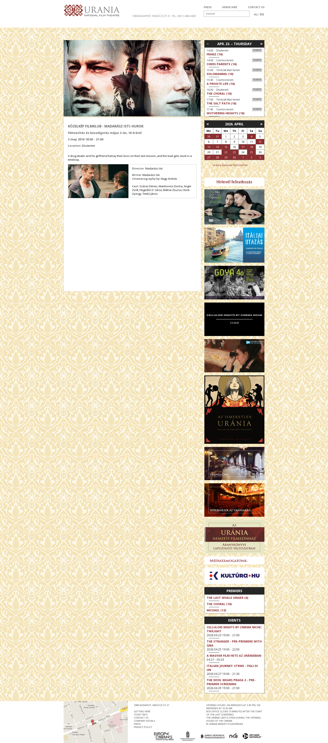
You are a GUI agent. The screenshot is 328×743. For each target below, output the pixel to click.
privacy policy (143, 727)
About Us (148, 24)
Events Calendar (201, 24)
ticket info (141, 714)
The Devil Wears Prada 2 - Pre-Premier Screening (231, 682)
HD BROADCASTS (118, 24)
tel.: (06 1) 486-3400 (184, 16)
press (137, 723)
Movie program (82, 24)
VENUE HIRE (229, 7)
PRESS (207, 7)
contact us (141, 717)
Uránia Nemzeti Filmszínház (230, 165)
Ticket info (235, 24)
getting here (142, 711)
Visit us (171, 24)
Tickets (257, 50)
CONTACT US (256, 7)
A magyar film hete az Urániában (234, 656)
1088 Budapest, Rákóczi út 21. (151, 16)
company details (144, 720)
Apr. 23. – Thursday (234, 44)
